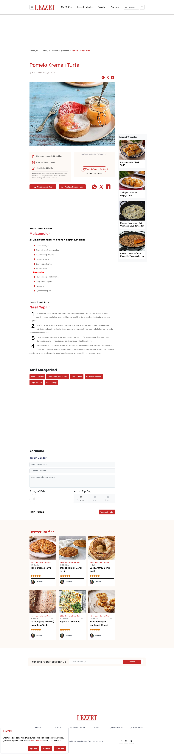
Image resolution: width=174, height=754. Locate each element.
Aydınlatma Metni (77, 727)
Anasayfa (33, 51)
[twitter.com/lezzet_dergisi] (131, 741)
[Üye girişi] (131, 7)
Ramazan (115, 7)
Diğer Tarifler (36, 382)
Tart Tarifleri (77, 377)
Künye (38, 727)
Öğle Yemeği (51, 382)
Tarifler (43, 51)
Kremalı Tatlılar (37, 377)
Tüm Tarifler (66, 7)
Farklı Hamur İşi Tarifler (59, 51)
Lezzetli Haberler (85, 7)
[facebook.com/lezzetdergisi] (121, 741)
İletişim (58, 727)
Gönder (132, 662)
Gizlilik (96, 727)
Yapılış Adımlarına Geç (72, 187)
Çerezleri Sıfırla (136, 727)
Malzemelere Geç (43, 187)
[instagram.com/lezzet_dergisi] (126, 741)
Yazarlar (101, 7)
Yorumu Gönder (107, 512)
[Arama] (142, 7)
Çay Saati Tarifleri (93, 377)
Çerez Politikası (116, 727)
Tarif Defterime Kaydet (94, 169)
